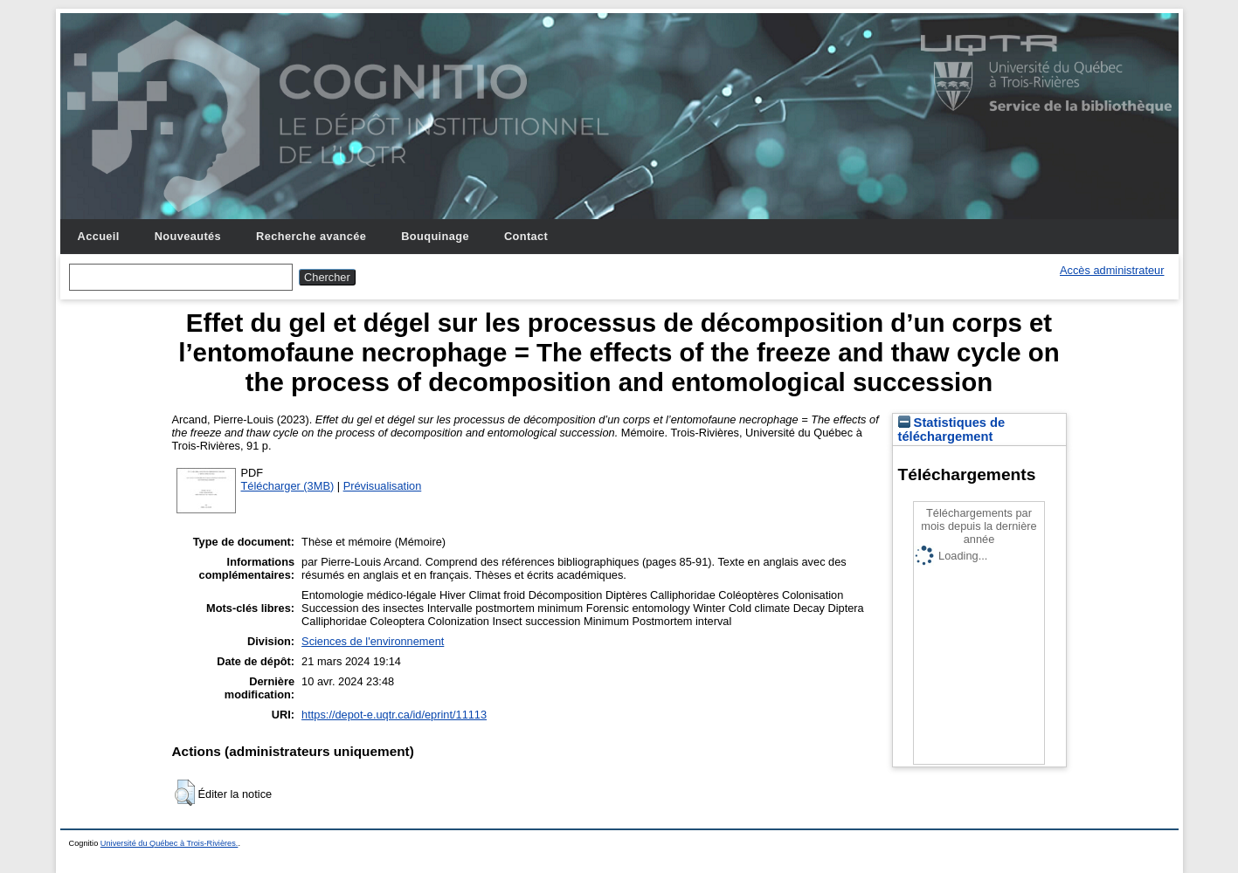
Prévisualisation (382, 485)
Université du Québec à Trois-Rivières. (169, 843)
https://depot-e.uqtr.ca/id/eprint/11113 (394, 714)
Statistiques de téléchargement (952, 429)
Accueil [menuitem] (99, 236)
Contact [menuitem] (526, 236)
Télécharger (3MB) (288, 485)
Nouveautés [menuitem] (188, 236)
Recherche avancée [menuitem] (311, 236)
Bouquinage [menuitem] (435, 236)
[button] (185, 793)
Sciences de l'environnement (372, 641)
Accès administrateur (1112, 270)
